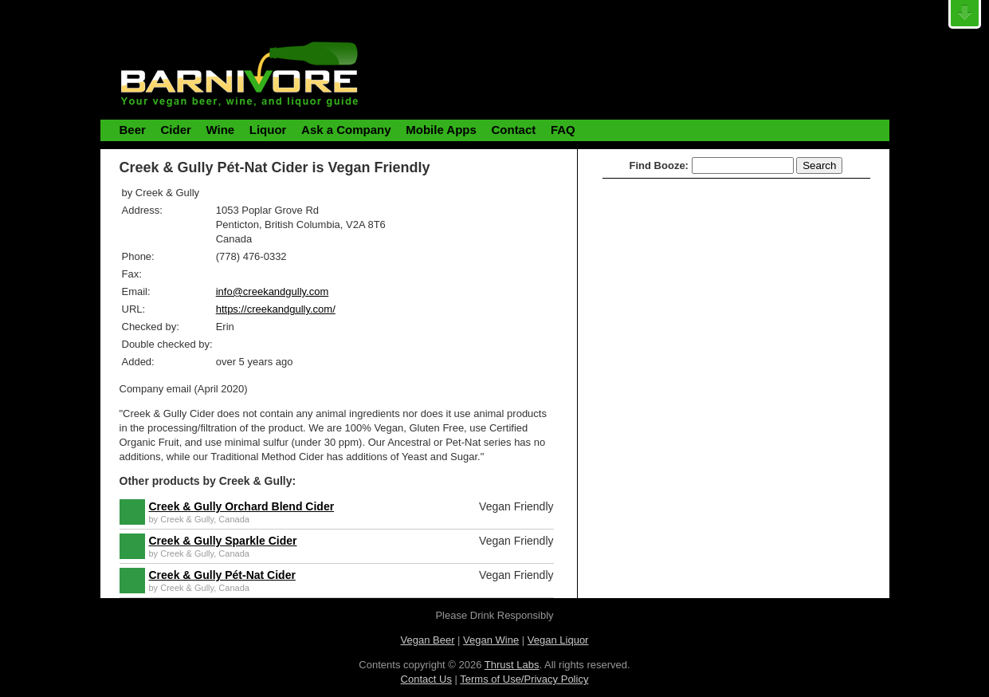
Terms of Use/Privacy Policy (524, 679)
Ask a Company (346, 129)
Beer (133, 129)
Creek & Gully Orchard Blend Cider (242, 506)
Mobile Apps (441, 129)
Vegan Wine (491, 640)
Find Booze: (659, 165)
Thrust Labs (512, 665)
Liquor (268, 129)
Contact (513, 129)
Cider (175, 129)
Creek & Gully (187, 519)
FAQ (563, 129)
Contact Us (426, 679)
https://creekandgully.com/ (276, 309)
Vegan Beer (428, 640)
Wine (220, 129)
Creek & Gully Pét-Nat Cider (222, 575)
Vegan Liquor (558, 640)
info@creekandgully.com (272, 291)
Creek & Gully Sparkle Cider (223, 540)
